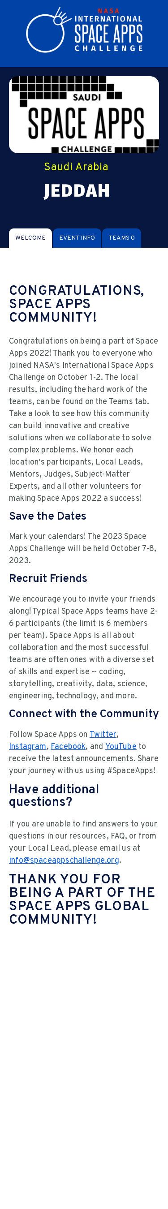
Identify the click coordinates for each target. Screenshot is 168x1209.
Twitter (103, 735)
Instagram (28, 747)
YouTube (121, 747)
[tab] (30, 238)
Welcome (30, 238)
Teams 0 (121, 238)
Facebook (68, 747)
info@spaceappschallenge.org (64, 861)
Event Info (77, 238)
